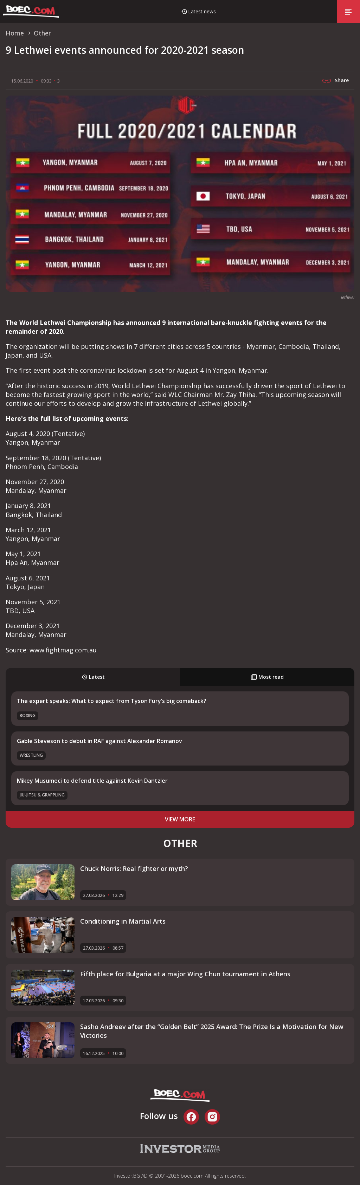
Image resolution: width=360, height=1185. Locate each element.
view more (180, 819)
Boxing (28, 715)
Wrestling (31, 755)
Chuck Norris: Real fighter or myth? (134, 868)
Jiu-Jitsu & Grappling (42, 795)
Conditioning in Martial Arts (123, 921)
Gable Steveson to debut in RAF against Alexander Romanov (99, 741)
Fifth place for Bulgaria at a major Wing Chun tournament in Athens (185, 974)
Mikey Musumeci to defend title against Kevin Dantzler (92, 780)
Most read (267, 676)
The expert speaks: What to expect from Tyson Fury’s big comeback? (111, 701)
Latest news (202, 11)
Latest (93, 676)
